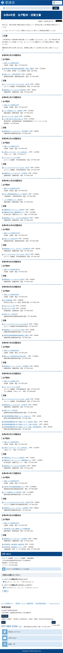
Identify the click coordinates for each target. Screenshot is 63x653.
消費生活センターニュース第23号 (14, 209)
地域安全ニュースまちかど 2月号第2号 (16, 131)
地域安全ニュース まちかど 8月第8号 (16, 366)
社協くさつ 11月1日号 (10, 238)
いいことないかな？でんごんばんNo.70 (16, 324)
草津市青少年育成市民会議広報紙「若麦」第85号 (19, 68)
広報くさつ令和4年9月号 (11, 294)
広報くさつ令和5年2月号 (11, 105)
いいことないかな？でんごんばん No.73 (16, 84)
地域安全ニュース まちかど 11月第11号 (17, 248)
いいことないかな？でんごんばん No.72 (16, 167)
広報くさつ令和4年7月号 (11, 381)
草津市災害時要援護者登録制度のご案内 (16, 335)
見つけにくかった (32, 587)
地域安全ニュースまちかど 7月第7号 (15, 405)
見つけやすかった (10, 587)
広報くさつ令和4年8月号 (11, 350)
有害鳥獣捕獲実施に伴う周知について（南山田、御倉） (21, 421)
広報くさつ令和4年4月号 (11, 523)
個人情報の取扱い (41, 603)
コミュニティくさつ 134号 (12, 157)
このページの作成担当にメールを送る (17, 569)
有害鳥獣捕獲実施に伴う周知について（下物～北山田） (21, 424)
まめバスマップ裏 (9, 308)
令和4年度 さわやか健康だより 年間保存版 (17, 528)
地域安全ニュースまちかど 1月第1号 (15, 173)
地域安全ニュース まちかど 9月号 (14, 329)
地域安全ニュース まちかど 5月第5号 (16, 508)
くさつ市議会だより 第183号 (13, 492)
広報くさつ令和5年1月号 (11, 146)
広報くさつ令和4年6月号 (11, 442)
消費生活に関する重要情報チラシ (14, 212)
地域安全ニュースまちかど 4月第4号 (15, 538)
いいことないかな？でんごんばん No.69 (16, 399)
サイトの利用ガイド (7, 603)
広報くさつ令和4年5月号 (11, 481)
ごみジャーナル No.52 (11, 116)
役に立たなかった (28, 581)
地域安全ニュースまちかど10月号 (14, 279)
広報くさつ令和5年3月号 (11, 63)
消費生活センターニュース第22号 (14, 457)
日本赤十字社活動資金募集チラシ (14, 486)
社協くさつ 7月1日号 (11, 410)
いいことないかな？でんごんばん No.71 (16, 254)
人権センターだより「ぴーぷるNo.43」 (16, 152)
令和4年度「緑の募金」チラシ (13, 547)
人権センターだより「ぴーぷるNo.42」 (16, 447)
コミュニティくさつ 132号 (12, 387)
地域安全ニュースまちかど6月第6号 (15, 466)
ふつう (17, 581)
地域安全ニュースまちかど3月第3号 (15, 90)
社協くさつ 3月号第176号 (12, 74)
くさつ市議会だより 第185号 (13, 199)
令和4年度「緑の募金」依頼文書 (14, 544)
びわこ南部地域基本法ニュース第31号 (15, 194)
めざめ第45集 (8, 300)
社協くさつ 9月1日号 (11, 314)
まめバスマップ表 (9, 306)
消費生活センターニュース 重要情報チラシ (17, 460)
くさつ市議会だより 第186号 (13, 110)
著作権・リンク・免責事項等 (24, 603)
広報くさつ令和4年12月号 (12, 188)
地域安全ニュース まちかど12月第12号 (16, 218)
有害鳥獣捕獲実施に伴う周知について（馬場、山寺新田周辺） (23, 427)
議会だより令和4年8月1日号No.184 (15, 356)
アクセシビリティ (54, 603)
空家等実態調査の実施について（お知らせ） (17, 416)
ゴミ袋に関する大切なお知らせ (13, 119)
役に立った (8, 581)
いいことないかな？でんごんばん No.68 (16, 502)
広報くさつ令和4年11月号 (12, 233)
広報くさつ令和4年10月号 (12, 269)
